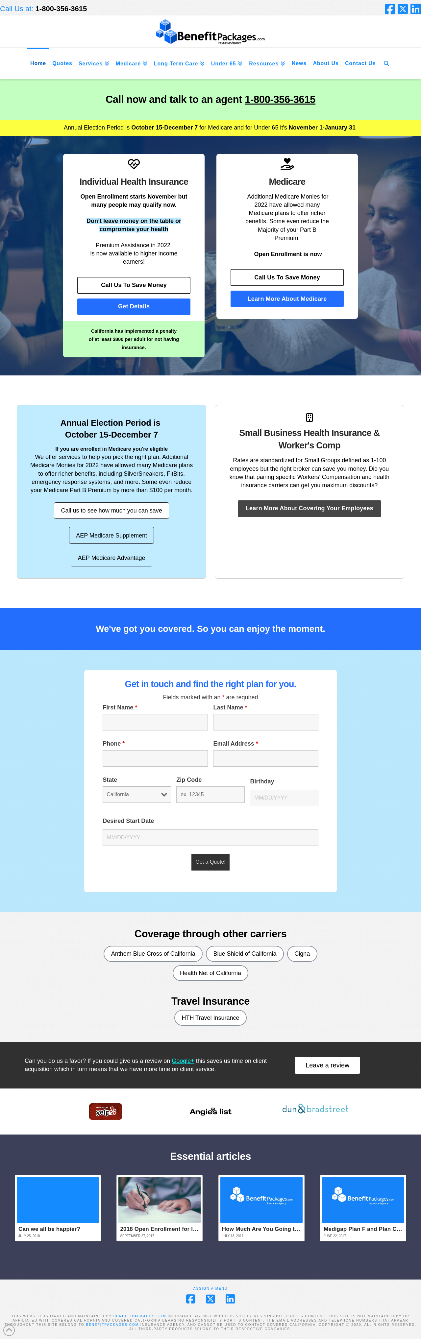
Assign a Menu (210, 1288)
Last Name (230, 707)
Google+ (183, 1061)
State (110, 780)
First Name (120, 707)
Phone (114, 743)
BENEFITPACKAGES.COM (139, 1316)
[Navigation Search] (386, 63)
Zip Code (189, 780)
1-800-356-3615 (280, 99)
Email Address (235, 743)
